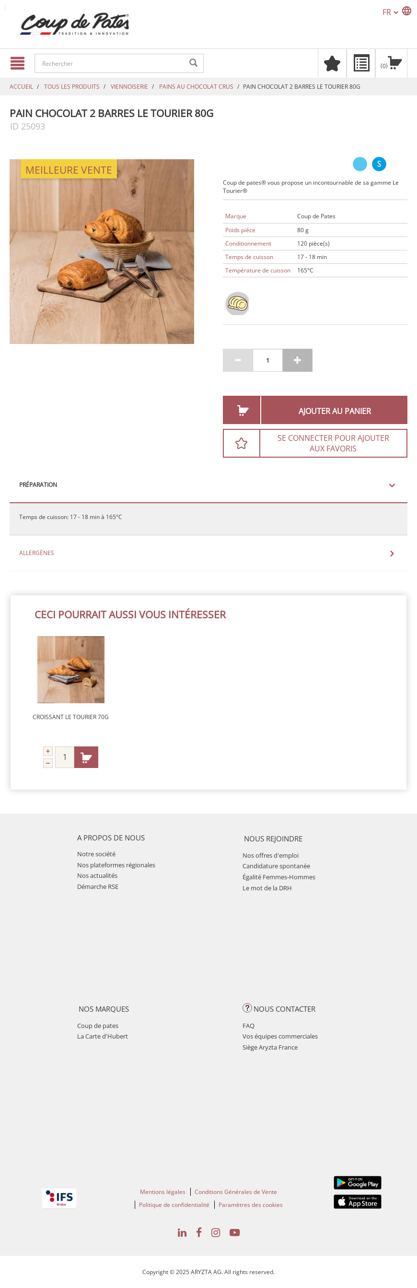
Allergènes (36, 553)
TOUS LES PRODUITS (72, 87)
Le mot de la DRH (267, 888)
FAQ (249, 1025)
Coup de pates (97, 1025)
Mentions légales (162, 1192)
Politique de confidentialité (174, 1205)
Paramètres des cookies (251, 1205)
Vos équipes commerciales (280, 1036)
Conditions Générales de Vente (236, 1192)
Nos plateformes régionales (116, 865)
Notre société (96, 854)
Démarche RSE (97, 886)
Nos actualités (97, 875)
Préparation (38, 485)
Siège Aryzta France (270, 1047)
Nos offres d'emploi (271, 855)
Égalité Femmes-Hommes (279, 877)
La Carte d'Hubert (102, 1036)
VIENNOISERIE (129, 87)
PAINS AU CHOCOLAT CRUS (196, 87)
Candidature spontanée (276, 866)
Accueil (21, 87)
